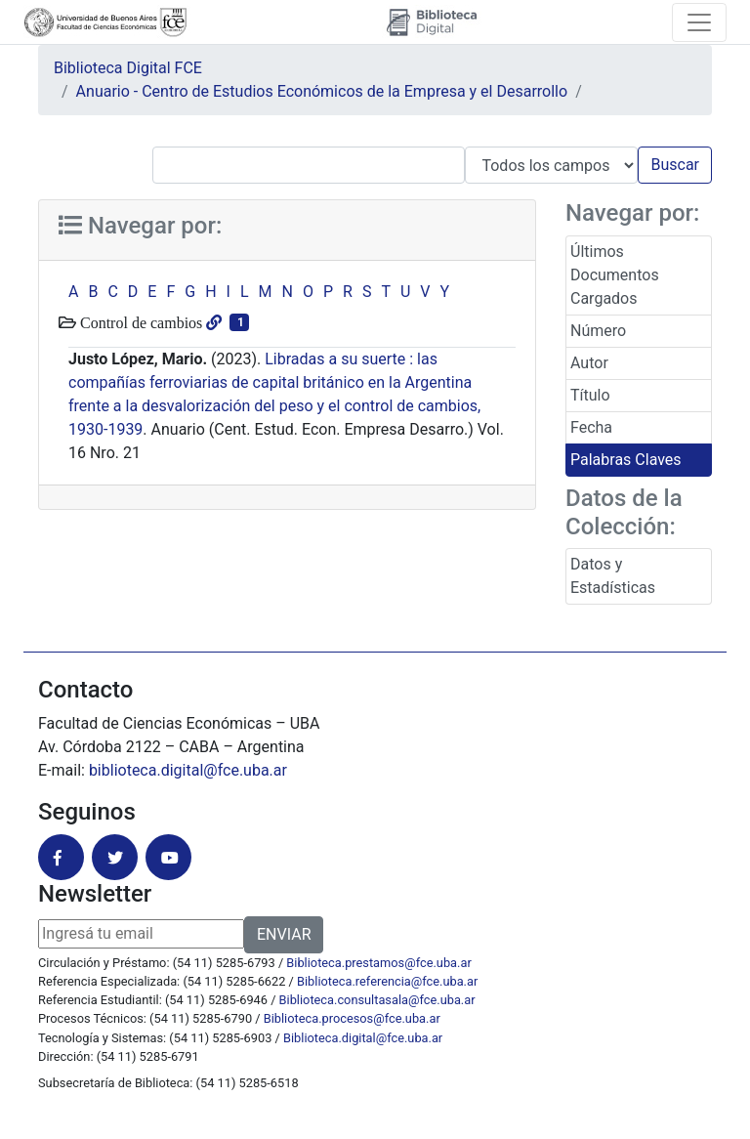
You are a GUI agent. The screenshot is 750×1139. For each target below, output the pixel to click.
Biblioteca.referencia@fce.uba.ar (387, 981)
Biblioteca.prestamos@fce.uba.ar (378, 962)
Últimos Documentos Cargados (614, 275)
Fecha (591, 427)
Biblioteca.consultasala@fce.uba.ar (377, 999)
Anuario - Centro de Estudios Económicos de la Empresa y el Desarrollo (322, 91)
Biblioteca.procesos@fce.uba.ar (352, 1018)
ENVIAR (284, 934)
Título (590, 395)
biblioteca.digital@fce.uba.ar (188, 770)
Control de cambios (139, 322)
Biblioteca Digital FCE (128, 68)
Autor (589, 363)
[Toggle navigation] (699, 22)
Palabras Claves (626, 459)
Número (598, 330)
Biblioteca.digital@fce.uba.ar (362, 1038)
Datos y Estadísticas (612, 576)
